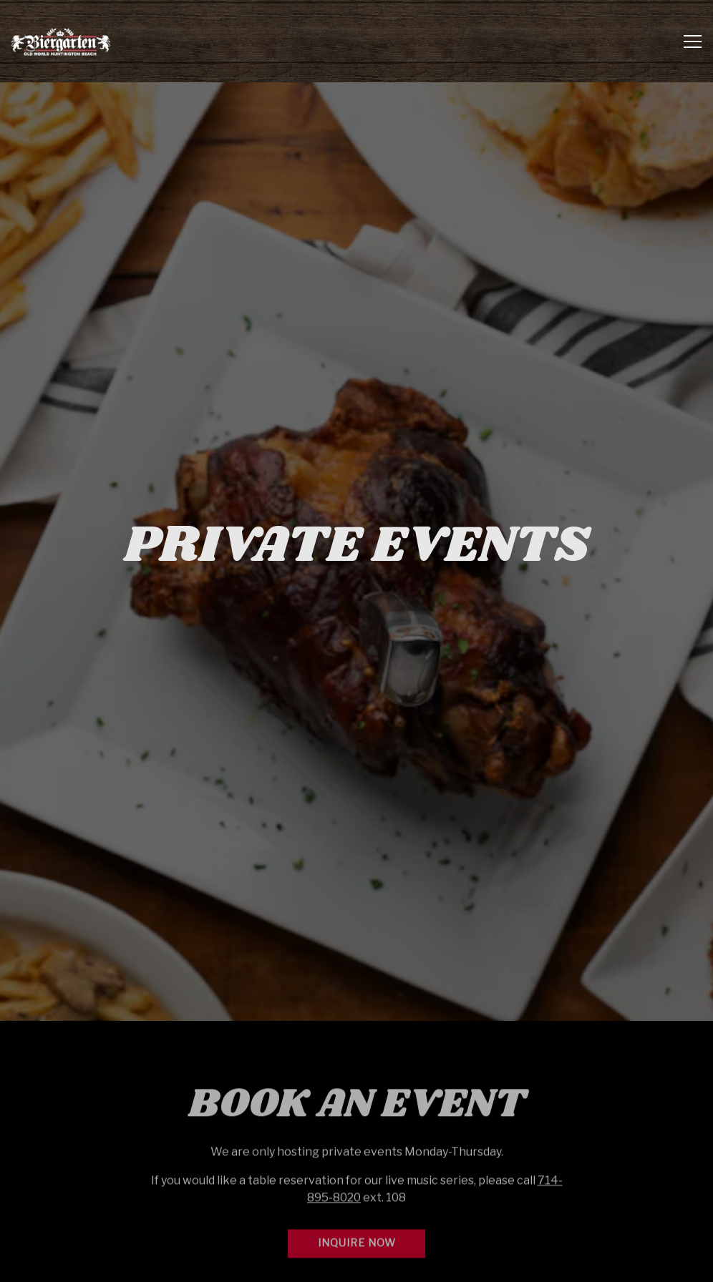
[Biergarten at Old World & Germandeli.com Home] (61, 41)
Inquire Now (357, 1206)
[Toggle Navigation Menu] (692, 41)
